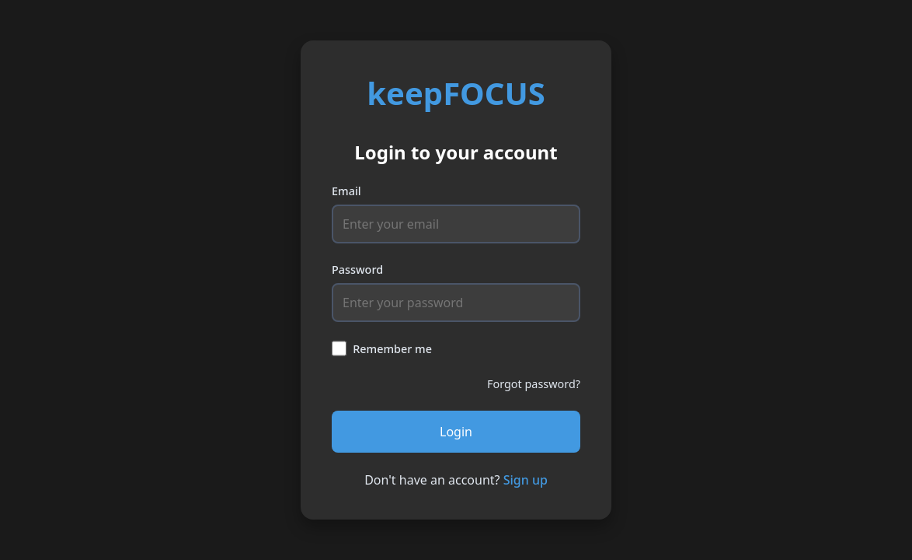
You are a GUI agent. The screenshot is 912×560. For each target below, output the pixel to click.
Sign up (525, 479)
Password (357, 269)
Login (456, 431)
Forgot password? (533, 383)
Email (346, 191)
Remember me (392, 348)
